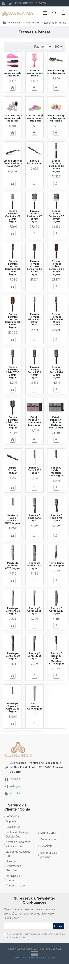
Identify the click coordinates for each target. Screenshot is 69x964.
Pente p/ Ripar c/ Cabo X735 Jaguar (12, 707)
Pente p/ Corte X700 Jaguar (13, 656)
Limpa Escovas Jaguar (13, 470)
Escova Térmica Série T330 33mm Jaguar (12, 372)
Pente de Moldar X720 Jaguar (34, 566)
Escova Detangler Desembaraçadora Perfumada (34, 118)
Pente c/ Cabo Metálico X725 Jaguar (12, 519)
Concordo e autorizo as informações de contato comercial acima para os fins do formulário (34, 936)
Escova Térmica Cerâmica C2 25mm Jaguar (12, 216)
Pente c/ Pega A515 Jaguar (34, 518)
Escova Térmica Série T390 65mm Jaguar (12, 422)
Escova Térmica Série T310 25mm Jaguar (56, 319)
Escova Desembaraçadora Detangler (12, 73)
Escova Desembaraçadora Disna (34, 73)
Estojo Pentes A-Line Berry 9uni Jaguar (34, 421)
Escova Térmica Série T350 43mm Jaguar (34, 372)
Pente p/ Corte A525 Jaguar (56, 611)
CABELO (16, 23)
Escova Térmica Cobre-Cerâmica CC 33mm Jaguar (34, 268)
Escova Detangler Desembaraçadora (56, 71)
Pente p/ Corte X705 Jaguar (34, 656)
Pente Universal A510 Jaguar (34, 706)
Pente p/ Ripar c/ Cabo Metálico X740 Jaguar (56, 658)
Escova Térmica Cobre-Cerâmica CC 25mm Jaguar (12, 268)
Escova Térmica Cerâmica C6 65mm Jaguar (34, 216)
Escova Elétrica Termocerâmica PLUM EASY (12, 163)
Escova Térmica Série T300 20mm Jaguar (34, 319)
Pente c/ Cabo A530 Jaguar (34, 470)
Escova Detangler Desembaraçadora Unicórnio (56, 118)
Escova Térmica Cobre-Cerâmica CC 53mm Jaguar (12, 321)
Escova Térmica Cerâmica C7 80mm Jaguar (56, 216)
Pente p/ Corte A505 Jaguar (34, 611)
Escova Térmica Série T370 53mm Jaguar (56, 372)
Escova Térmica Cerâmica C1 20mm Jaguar (56, 166)
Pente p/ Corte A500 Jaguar (13, 611)
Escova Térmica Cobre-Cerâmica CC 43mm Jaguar (56, 268)
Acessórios (32, 23)
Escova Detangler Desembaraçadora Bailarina (12, 118)
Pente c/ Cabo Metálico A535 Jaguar (56, 471)
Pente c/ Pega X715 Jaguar (56, 518)
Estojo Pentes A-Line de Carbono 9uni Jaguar (56, 422)
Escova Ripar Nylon (34, 162)
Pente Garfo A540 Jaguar (56, 564)
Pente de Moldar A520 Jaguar (12, 566)
